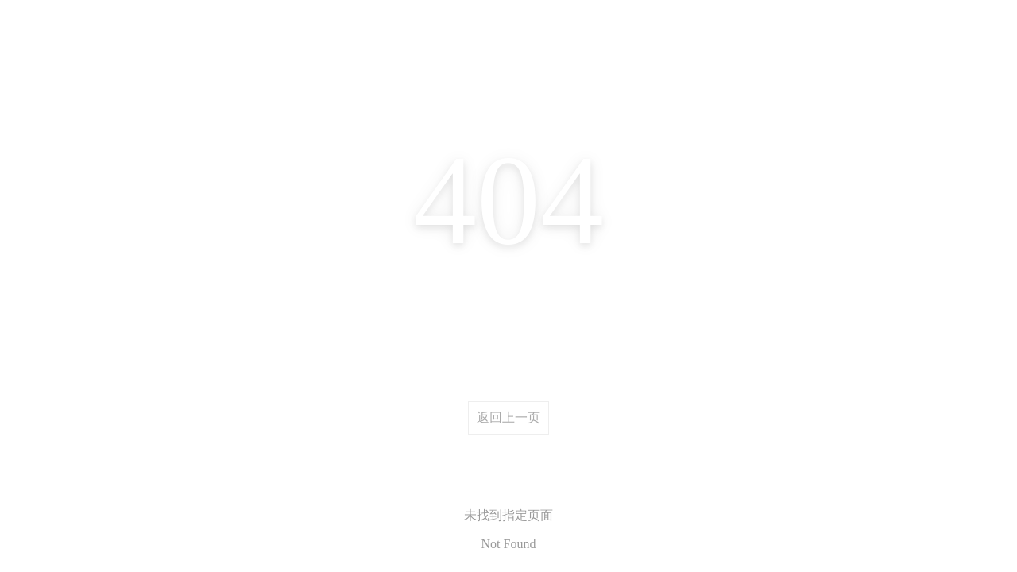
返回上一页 (508, 417)
